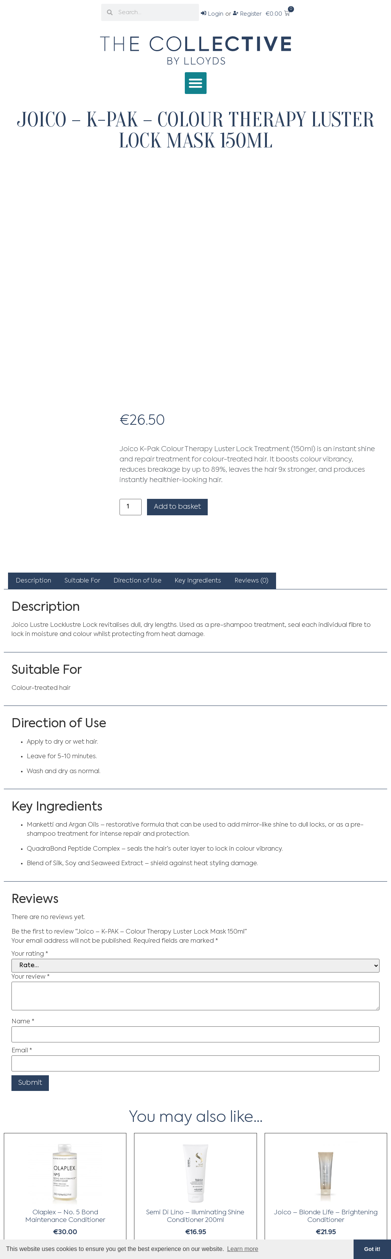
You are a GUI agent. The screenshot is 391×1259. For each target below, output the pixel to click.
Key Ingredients (197, 581)
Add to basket (177, 506)
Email (21, 1051)
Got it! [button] (372, 1249)
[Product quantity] (131, 507)
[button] (196, 83)
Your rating (29, 954)
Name (22, 1022)
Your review (30, 977)
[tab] (33, 581)
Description (33, 581)
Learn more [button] (243, 1249)
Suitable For (82, 581)
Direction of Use (137, 581)
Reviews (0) (251, 581)
